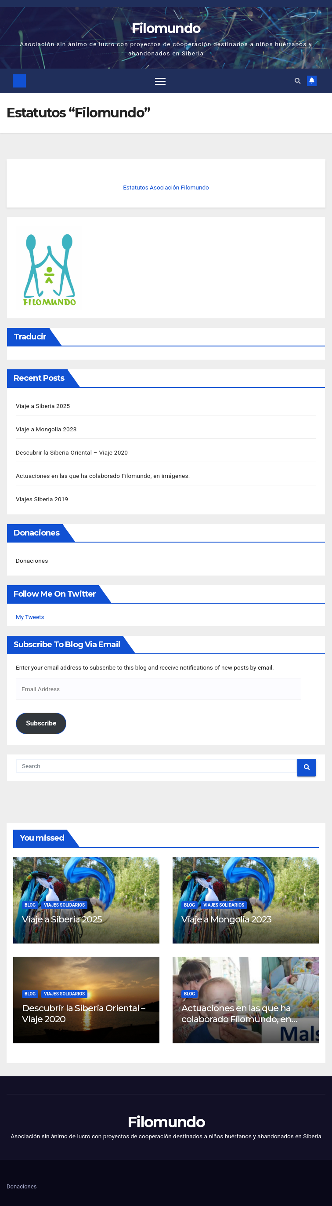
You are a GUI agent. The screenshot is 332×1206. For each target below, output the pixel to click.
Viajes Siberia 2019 (42, 499)
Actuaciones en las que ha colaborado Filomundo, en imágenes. (103, 475)
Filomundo (166, 28)
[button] (298, 80)
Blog (30, 905)
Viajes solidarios (64, 905)
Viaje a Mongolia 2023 (46, 429)
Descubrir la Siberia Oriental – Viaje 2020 (72, 452)
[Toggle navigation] (160, 81)
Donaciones (32, 560)
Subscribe (41, 723)
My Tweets (30, 616)
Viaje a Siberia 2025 (43, 405)
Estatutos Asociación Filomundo (166, 187)
